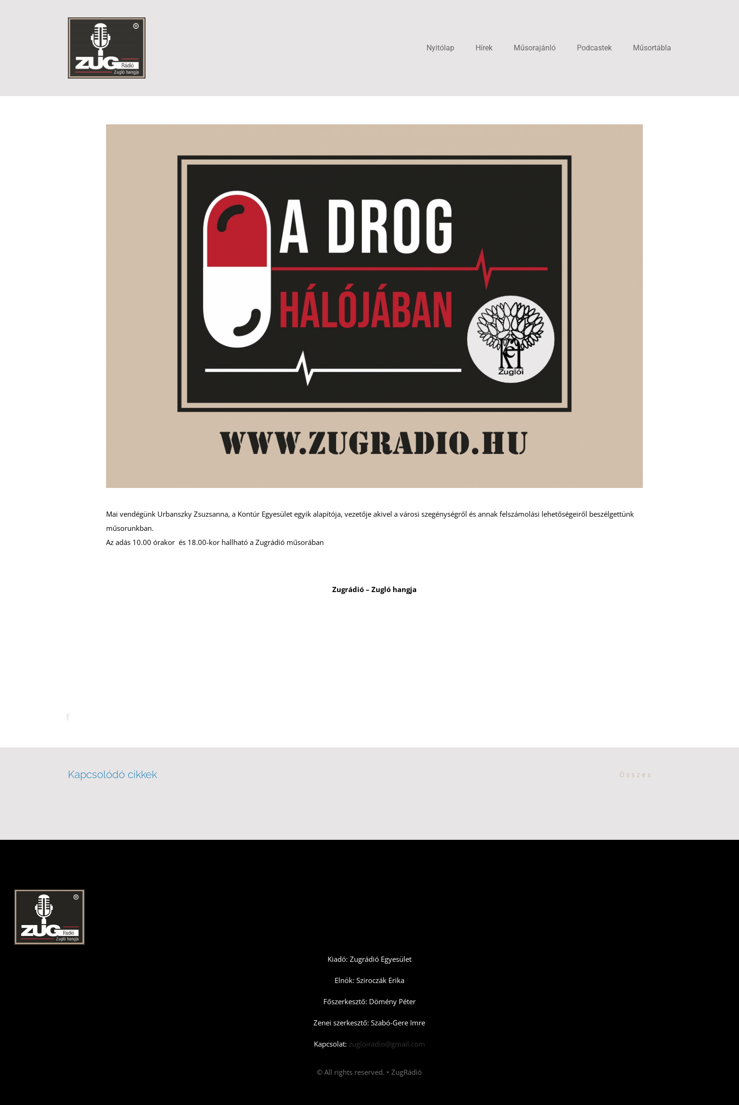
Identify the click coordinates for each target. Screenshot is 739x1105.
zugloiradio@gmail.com (386, 1043)
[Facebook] (69, 716)
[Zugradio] (107, 20)
